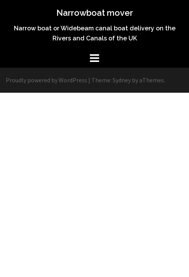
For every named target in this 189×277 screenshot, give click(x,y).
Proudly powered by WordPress (46, 80)
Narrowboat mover (94, 13)
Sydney (122, 80)
